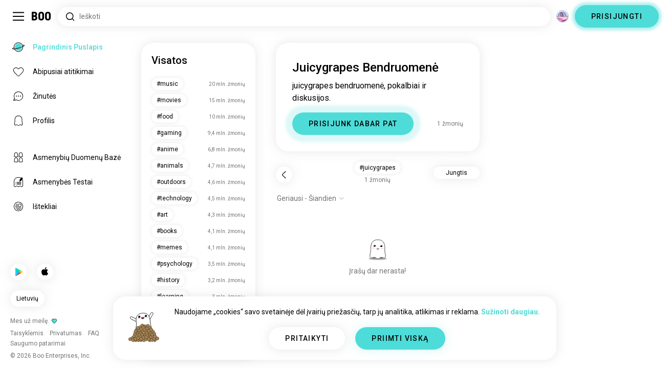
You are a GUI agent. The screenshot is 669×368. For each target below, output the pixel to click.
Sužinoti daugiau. (510, 312)
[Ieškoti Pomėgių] (304, 16)
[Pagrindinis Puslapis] (42, 16)
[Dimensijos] (562, 16)
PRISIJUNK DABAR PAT (353, 124)
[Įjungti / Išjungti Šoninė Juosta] (18, 16)
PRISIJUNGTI (616, 16)
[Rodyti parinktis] (310, 198)
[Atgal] (284, 175)
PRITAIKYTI (307, 338)
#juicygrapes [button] (377, 167)
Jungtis (456, 172)
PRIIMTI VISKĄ (400, 338)
